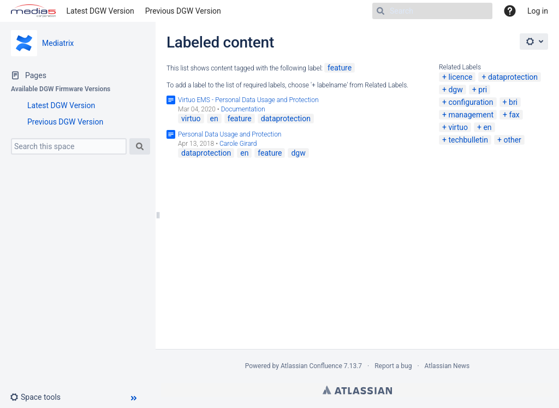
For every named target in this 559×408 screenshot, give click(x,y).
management (470, 114)
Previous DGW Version (183, 11)
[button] (39, 397)
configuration (470, 102)
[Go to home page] (33, 11)
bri (513, 102)
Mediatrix (58, 43)
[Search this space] (69, 146)
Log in (537, 11)
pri (482, 89)
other (512, 139)
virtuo (458, 127)
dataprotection (513, 77)
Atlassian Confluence (311, 366)
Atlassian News (447, 366)
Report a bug (393, 366)
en (487, 127)
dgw (455, 89)
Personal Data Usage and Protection (229, 134)
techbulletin (468, 139)
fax (514, 114)
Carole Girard (238, 143)
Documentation (243, 109)
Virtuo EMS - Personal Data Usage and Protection (248, 100)
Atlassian (357, 390)
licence (460, 77)
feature (340, 67)
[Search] (432, 11)
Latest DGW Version (100, 11)
